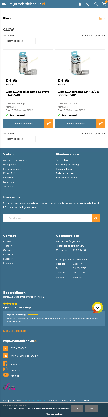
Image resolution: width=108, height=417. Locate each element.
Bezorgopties (10, 164)
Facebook (8, 259)
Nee (91, 408)
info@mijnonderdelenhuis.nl (24, 355)
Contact (7, 241)
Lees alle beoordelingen (14, 330)
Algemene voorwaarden (15, 160)
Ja (77, 408)
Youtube (11, 374)
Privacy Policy (10, 173)
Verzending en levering (67, 164)
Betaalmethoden (64, 169)
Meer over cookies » (55, 414)
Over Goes (8, 254)
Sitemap (53, 400)
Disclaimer (8, 177)
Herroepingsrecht (12, 169)
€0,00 (104, 3)
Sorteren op (9, 35)
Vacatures (8, 186)
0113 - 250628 (88, 4)
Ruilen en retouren (65, 173)
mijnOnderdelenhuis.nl (27, 4)
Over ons (7, 250)
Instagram (8, 263)
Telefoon (7, 245)
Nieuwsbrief (9, 182)
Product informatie (23, 123)
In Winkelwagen (48, 123)
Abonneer (96, 218)
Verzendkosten (63, 160)
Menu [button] (4, 4)
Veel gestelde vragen (66, 177)
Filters (7, 18)
